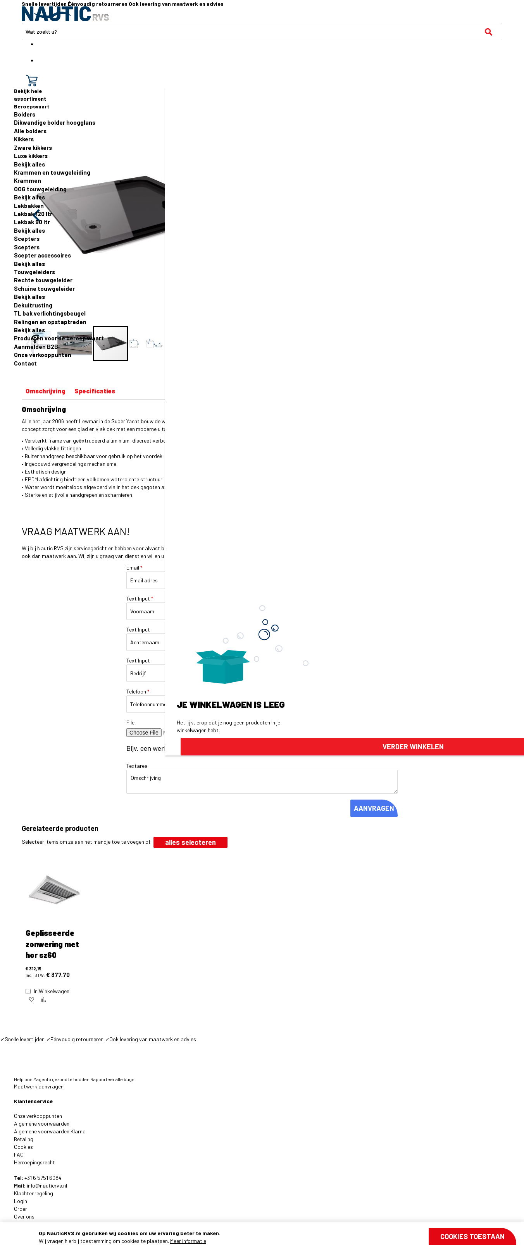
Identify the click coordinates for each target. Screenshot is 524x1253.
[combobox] (262, 31)
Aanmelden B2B (36, 346)
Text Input (139, 598)
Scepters (27, 238)
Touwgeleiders (34, 271)
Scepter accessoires (42, 255)
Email (134, 567)
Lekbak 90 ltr (32, 221)
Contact (25, 363)
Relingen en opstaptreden (50, 321)
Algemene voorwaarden (41, 1123)
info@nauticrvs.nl (47, 1185)
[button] (31, 999)
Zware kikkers (33, 147)
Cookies (23, 1146)
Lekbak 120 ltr (33, 213)
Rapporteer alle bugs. (113, 1079)
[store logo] (65, 13)
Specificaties (94, 391)
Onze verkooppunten (42, 354)
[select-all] (190, 842)
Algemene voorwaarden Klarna (50, 1131)
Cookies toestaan (472, 1236)
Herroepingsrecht (34, 1162)
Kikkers (24, 139)
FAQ (19, 1154)
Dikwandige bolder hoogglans (54, 122)
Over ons (24, 1216)
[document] (277, 1237)
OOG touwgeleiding (40, 188)
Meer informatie (188, 1241)
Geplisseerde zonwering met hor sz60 (52, 943)
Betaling (23, 1139)
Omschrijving (46, 391)
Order (20, 1208)
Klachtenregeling (33, 1193)
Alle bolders (30, 130)
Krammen (27, 180)
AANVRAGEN (374, 808)
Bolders (24, 114)
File (130, 722)
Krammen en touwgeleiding (52, 172)
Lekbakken (29, 205)
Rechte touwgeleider (43, 279)
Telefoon (137, 691)
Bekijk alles (29, 164)
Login (20, 1201)
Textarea (137, 765)
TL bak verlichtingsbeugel (50, 313)
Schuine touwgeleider (44, 288)
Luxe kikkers (31, 155)
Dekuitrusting (33, 305)
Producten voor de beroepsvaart (59, 338)
